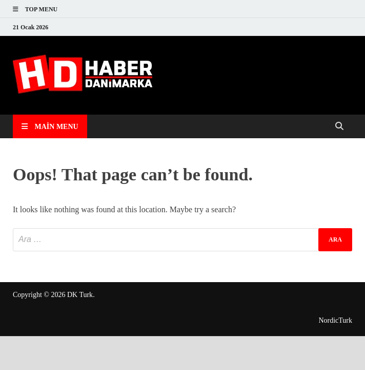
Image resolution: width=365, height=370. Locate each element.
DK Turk (80, 295)
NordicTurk (335, 320)
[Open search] (339, 127)
